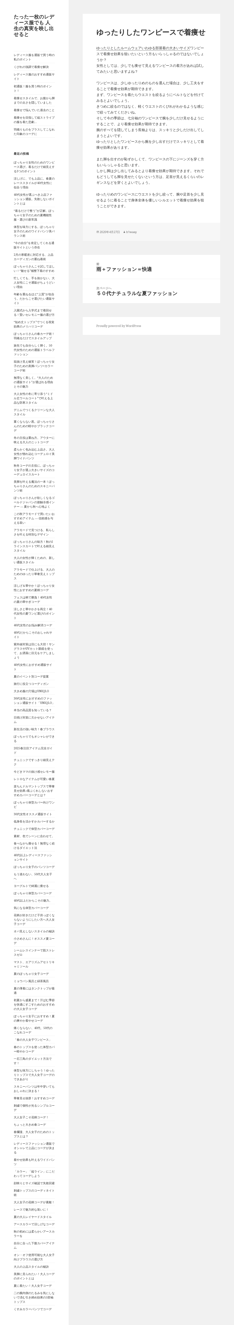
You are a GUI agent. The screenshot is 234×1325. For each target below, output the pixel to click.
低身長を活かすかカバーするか (34, 821)
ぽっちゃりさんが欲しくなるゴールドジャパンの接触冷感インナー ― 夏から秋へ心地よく (34, 502)
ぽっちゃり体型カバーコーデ (33, 893)
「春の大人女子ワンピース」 (33, 1040)
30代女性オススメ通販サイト (33, 814)
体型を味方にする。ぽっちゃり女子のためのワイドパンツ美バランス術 (34, 231)
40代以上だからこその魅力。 (33, 900)
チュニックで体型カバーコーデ (34, 829)
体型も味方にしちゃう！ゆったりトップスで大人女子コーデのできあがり (34, 1074)
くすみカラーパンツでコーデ (33, 1309)
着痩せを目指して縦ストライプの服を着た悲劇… (34, 120)
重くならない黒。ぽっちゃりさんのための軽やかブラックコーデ (34, 426)
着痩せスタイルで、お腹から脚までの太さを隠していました (34, 100)
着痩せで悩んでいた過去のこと (34, 110)
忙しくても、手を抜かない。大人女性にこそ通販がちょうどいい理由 (34, 282)
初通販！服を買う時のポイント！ (33, 88)
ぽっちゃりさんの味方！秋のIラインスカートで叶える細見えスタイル (34, 546)
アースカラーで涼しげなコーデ (34, 1224)
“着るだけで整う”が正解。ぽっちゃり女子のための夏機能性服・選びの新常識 (34, 215)
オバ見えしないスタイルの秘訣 (34, 931)
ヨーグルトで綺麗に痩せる (31, 886)
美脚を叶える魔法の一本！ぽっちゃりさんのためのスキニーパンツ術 (34, 486)
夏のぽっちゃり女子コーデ (31, 974)
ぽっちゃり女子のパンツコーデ (34, 867)
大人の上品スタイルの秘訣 (31, 1267)
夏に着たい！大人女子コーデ (33, 1286)
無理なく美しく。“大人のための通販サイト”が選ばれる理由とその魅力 (33, 382)
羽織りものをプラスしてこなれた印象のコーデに (34, 131)
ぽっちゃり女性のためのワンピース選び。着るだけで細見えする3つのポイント (34, 166)
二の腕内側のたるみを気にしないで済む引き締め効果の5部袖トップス (34, 1297)
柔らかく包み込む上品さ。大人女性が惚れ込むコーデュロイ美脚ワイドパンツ (34, 453)
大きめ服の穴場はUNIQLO (31, 691)
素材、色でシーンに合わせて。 (34, 836)
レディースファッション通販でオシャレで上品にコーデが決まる (34, 1148)
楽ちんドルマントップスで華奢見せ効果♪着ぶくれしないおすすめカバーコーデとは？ (34, 790)
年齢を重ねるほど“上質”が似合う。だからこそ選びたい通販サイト (34, 298)
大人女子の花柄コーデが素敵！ (34, 1202)
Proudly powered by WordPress (118, 326)
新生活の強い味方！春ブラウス (34, 729)
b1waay (131, 232)
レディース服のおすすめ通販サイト (34, 76)
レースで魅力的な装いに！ (31, 1209)
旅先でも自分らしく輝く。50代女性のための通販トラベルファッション (34, 349)
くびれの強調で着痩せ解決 (31, 67)
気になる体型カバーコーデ (31, 908)
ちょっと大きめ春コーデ (30, 1125)
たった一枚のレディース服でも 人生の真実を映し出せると (34, 25)
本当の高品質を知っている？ (33, 710)
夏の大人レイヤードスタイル (33, 1217)
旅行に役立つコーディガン (31, 684)
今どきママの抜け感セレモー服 (34, 772)
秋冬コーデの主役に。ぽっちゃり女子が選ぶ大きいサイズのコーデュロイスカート (34, 470)
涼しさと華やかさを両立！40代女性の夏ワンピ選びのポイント (34, 613)
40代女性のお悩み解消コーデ (33, 625)
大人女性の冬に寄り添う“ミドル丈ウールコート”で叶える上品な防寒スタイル (33, 398)
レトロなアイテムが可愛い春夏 (34, 779)
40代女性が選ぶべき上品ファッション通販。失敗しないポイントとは (34, 199)
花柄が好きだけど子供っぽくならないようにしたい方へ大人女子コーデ (34, 919)
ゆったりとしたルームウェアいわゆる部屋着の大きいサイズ (143, 48)
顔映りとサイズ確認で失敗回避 (34, 1183)
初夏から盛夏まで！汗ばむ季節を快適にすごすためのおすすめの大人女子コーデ (34, 1004)
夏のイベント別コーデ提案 (31, 676)
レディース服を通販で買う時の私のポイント (34, 57)
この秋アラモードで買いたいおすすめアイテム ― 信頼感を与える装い (34, 518)
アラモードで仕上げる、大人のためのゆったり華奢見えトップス (34, 573)
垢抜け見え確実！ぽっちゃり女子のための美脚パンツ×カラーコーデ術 (34, 366)
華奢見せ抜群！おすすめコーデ (34, 1098)
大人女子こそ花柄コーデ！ (31, 1117)
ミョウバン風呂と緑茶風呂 (31, 981)
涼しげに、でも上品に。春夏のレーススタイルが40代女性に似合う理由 (34, 182)
